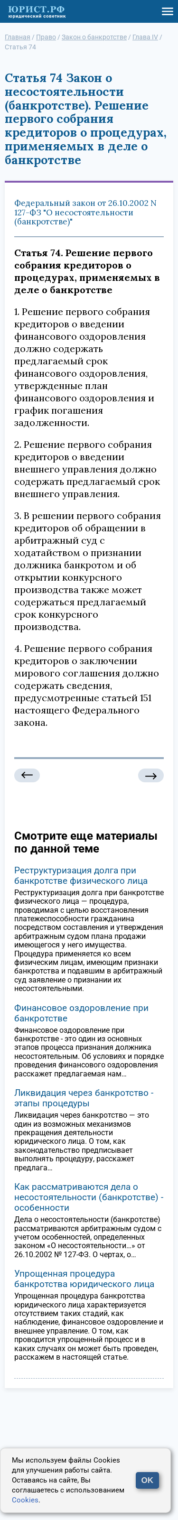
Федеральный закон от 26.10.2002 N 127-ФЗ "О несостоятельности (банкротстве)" (85, 212)
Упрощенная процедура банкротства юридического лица (84, 1278)
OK (147, 1480)
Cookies (25, 1500)
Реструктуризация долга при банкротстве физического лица (81, 875)
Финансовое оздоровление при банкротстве (81, 1013)
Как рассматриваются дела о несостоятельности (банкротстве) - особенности (88, 1197)
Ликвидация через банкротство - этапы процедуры (83, 1098)
